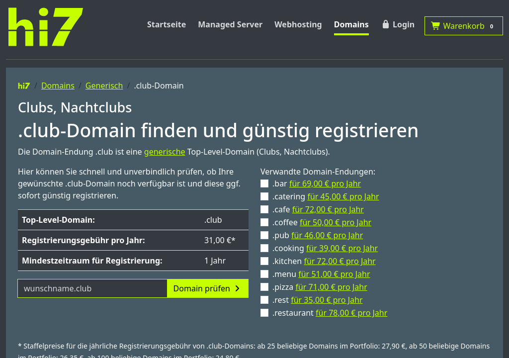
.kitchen (324, 261)
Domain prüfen (207, 288)
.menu (321, 273)
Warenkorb (464, 25)
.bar (316, 183)
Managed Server (230, 24)
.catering (325, 196)
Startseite (166, 24)
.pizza (319, 286)
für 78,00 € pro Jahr (351, 312)
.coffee (321, 222)
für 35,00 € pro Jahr (326, 299)
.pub (317, 235)
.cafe (318, 209)
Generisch (104, 85)
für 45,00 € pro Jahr (343, 196)
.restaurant (329, 312)
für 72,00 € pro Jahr (328, 209)
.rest (317, 299)
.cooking (325, 248)
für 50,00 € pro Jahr (335, 222)
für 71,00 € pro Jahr (331, 286)
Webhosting (298, 24)
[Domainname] (92, 288)
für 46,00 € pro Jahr (327, 235)
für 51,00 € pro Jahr (334, 273)
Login (398, 24)
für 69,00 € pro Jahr (325, 183)
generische (164, 151)
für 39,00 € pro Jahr (342, 248)
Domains (351, 24)
